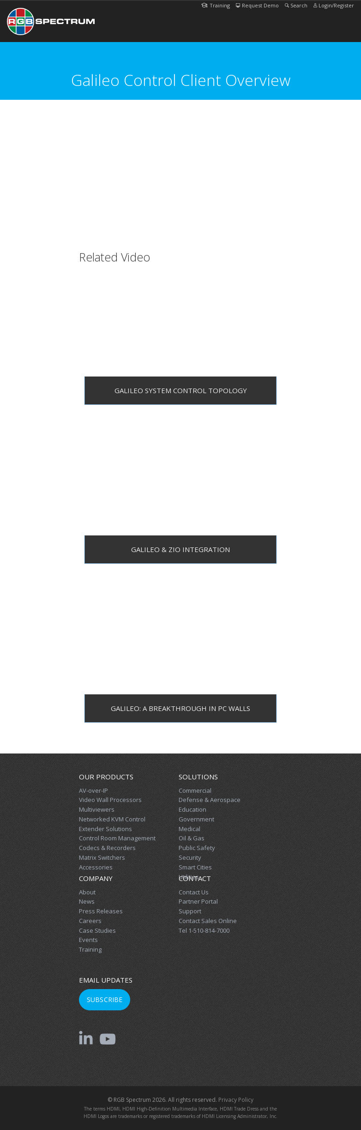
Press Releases (101, 911)
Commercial (195, 790)
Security (190, 857)
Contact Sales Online (208, 921)
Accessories (96, 867)
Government (196, 819)
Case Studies (97, 930)
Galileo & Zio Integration (180, 549)
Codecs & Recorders (107, 848)
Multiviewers (96, 809)
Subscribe (104, 999)
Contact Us (194, 892)
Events (88, 940)
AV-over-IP (93, 790)
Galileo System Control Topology (180, 390)
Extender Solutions (105, 829)
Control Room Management (117, 838)
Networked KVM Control (112, 819)
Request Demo (257, 5)
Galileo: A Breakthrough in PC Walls (180, 708)
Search (296, 5)
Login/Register (333, 5)
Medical (189, 829)
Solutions (198, 776)
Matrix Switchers (102, 857)
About (87, 892)
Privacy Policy (235, 1100)
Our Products (106, 776)
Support (190, 911)
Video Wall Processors (110, 800)
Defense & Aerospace (210, 800)
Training (215, 5)
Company (96, 878)
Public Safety (197, 848)
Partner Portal (198, 901)
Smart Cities (195, 867)
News (87, 901)
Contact (195, 878)
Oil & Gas (192, 838)
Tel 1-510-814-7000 (204, 930)
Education (192, 809)
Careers (90, 921)
